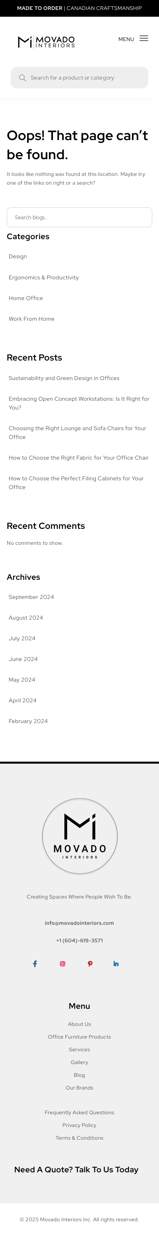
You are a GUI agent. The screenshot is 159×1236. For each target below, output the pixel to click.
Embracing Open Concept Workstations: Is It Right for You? (76, 403)
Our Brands (79, 1088)
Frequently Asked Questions (79, 1112)
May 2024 (22, 680)
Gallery (80, 1062)
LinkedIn (119, 976)
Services (79, 1050)
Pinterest (94, 976)
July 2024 (21, 639)
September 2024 (31, 597)
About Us (79, 1024)
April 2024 (22, 701)
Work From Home (32, 319)
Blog (79, 1075)
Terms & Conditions (79, 1138)
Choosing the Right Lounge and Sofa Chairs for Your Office (78, 433)
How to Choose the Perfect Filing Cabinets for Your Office (76, 483)
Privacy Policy (79, 1125)
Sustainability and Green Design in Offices (65, 378)
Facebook (39, 976)
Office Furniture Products (79, 1037)
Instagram (67, 976)
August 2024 (25, 618)
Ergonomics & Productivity (44, 278)
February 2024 (28, 721)
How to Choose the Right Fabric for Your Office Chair (79, 458)
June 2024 (23, 659)
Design (18, 256)
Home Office (25, 298)
